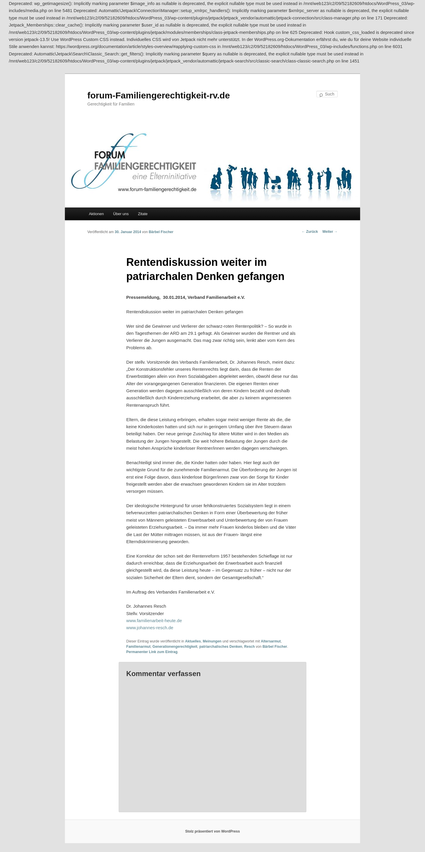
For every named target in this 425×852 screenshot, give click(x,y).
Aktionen (96, 214)
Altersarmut (271, 641)
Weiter (330, 232)
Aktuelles (193, 641)
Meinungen (212, 641)
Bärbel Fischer (161, 232)
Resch (249, 647)
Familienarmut (138, 647)
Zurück (310, 232)
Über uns (121, 214)
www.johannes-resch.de (149, 627)
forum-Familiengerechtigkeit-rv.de (158, 95)
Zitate (143, 214)
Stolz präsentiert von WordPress (212, 831)
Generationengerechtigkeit (175, 647)
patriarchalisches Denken (220, 647)
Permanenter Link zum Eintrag (151, 652)
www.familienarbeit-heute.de (154, 620)
